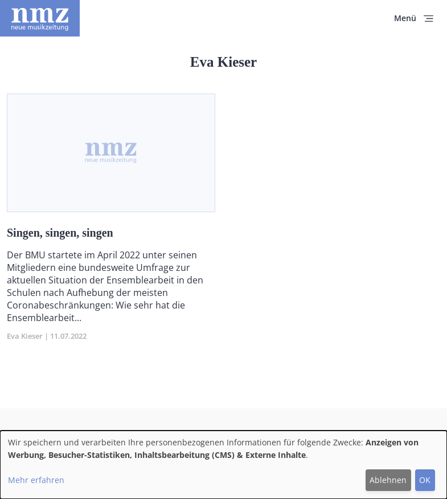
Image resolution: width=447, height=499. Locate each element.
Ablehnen (388, 479)
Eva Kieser (25, 336)
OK (424, 479)
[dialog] (223, 465)
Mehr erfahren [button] (36, 479)
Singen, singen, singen (60, 232)
